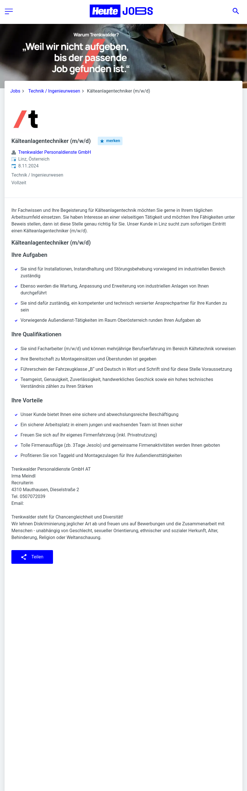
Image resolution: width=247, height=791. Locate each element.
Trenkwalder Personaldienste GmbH (54, 152)
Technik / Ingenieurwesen (54, 91)
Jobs (15, 91)
